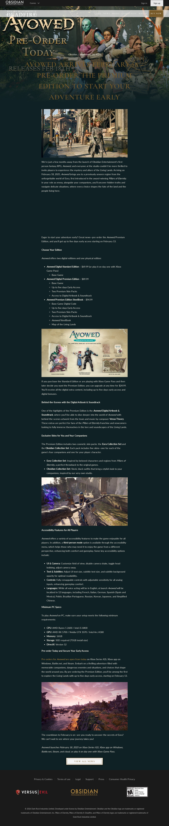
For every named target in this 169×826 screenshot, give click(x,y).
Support (90, 779)
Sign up (157, 3)
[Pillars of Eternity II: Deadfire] (21, 13)
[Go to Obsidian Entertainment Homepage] (15, 3)
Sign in (144, 3)
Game (97, 13)
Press (101, 779)
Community (129, 13)
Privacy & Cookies (43, 779)
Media (116, 13)
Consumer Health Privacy (122, 779)
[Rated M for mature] (137, 792)
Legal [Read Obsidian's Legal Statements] (78, 779)
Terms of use (63, 779)
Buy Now (156, 13)
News (106, 13)
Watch (143, 13)
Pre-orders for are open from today (63, 659)
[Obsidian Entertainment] (84, 792)
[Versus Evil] (32, 792)
